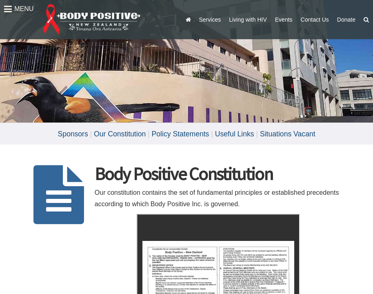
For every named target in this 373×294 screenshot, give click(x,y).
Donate (346, 19)
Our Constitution (120, 134)
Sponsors (73, 134)
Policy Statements (180, 134)
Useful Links (234, 134)
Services (210, 19)
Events (284, 19)
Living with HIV (248, 19)
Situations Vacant (287, 134)
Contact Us (315, 19)
